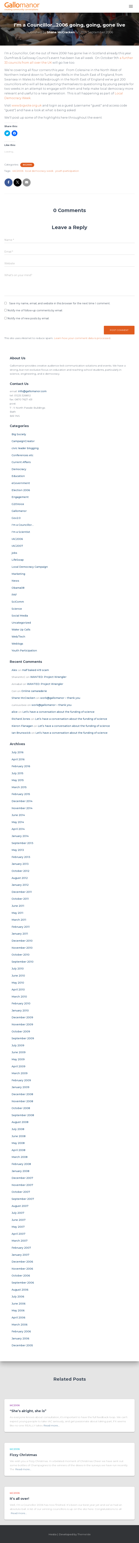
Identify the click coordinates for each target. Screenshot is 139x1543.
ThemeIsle (84, 1534)
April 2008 (18, 1150)
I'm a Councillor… (23, 525)
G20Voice (18, 504)
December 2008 (22, 1094)
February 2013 (21, 857)
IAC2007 (17, 545)
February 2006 (21, 1331)
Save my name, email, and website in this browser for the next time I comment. (59, 303)
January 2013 (20, 864)
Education (18, 476)
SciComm (18, 601)
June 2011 (18, 905)
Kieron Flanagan (22, 726)
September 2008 (23, 1115)
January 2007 (20, 1254)
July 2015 (17, 773)
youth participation (67, 170)
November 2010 (22, 947)
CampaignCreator (23, 441)
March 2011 (19, 919)
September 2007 (23, 1199)
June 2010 (18, 975)
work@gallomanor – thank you (60, 698)
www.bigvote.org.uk (27, 105)
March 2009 (20, 1073)
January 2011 (20, 933)
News (15, 580)
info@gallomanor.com (32, 391)
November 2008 (22, 1101)
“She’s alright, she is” (28, 1411)
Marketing (18, 574)
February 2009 (21, 1080)
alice (15, 711)
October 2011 (20, 898)
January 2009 (20, 1087)
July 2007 (18, 1212)
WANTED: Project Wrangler (48, 677)
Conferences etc (22, 455)
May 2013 (18, 850)
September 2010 (22, 961)
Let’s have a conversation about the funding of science (58, 711)
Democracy (19, 469)
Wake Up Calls (21, 629)
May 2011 (17, 913)
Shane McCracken (23, 698)
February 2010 (21, 1003)
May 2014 (18, 822)
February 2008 (21, 1164)
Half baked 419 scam (35, 670)
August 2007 (20, 1206)
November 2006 (22, 1268)
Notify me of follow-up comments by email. (35, 310)
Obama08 (18, 587)
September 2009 (23, 1038)
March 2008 (20, 1157)
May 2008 (18, 1143)
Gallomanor (19, 511)
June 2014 (18, 815)
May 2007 (18, 1226)
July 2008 (18, 1129)
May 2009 (18, 1059)
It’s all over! (19, 1499)
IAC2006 (27, 165)
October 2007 (21, 1192)
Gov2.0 (16, 518)
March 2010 (19, 996)
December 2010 (22, 940)
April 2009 (18, 1066)
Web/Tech (18, 636)
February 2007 (21, 1247)
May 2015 (18, 780)
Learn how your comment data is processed (82, 338)
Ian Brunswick (21, 732)
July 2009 (18, 1045)
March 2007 (20, 1240)
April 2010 (18, 989)
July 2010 (18, 968)
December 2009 (22, 1017)
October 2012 (20, 871)
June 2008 (19, 1136)
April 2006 (18, 1317)
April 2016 (18, 759)
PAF (14, 594)
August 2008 (20, 1122)
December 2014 (22, 801)
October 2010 (21, 954)
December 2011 (22, 892)
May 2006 (18, 1310)
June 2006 (19, 1303)
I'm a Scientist (21, 532)
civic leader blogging (25, 448)
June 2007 (19, 1220)
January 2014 (20, 836)
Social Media (20, 615)
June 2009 (19, 1052)
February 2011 (21, 926)
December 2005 (22, 1345)
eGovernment (21, 483)
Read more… (51, 1425)
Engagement (20, 497)
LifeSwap (18, 559)
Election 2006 (21, 490)
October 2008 (21, 1108)
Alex (14, 670)
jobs (14, 553)
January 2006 (20, 1338)
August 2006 (20, 1289)
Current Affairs (21, 462)
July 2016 (18, 752)
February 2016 (21, 766)
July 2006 (18, 1296)
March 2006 (20, 1324)
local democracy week (39, 170)
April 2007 (18, 1233)
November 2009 (22, 1024)
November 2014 (22, 808)
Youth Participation (24, 650)
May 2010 (18, 982)
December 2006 (22, 1261)
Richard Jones (21, 719)
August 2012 (20, 878)
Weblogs (17, 643)
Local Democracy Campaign (30, 566)
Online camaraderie (34, 691)
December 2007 (22, 1178)
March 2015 (19, 787)
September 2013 (22, 843)
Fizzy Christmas (23, 1455)
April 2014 (18, 829)
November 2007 (22, 1185)
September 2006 (23, 1282)
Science (17, 608)
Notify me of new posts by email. (28, 318)
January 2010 (20, 1010)
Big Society (19, 434)
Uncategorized (21, 622)
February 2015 (21, 794)
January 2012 (20, 884)
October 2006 (21, 1275)
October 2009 (21, 1031)
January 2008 (20, 1171)
